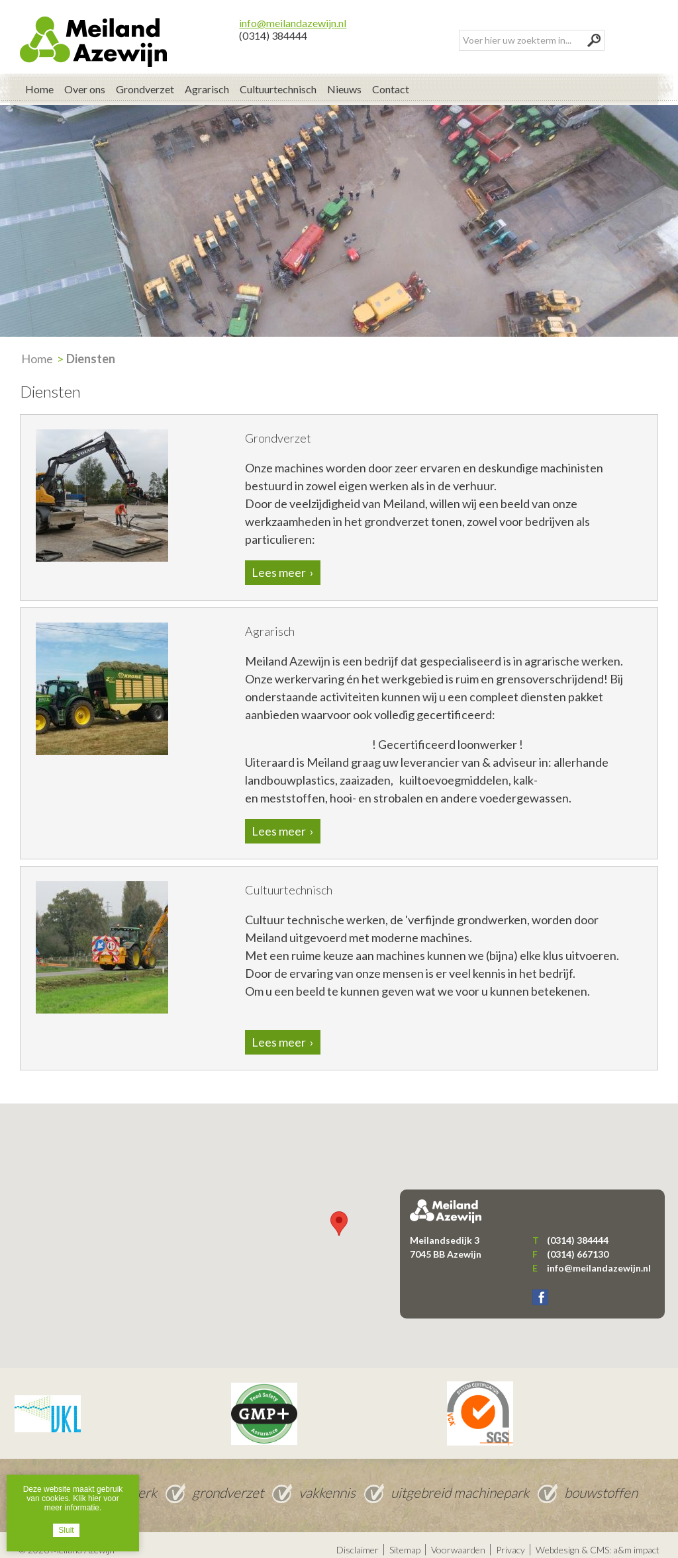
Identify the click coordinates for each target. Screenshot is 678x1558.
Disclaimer (357, 1539)
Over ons (84, 79)
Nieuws (344, 79)
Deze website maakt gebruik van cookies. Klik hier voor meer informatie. (73, 1498)
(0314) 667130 (577, 1244)
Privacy (510, 1539)
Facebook (540, 1288)
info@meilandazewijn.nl (292, 13)
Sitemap (404, 1539)
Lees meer (279, 563)
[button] (339, 1213)
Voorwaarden (458, 1539)
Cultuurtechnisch (278, 79)
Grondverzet (145, 79)
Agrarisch (207, 79)
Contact (390, 79)
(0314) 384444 (273, 25)
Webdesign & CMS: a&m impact (597, 1539)
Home (39, 79)
